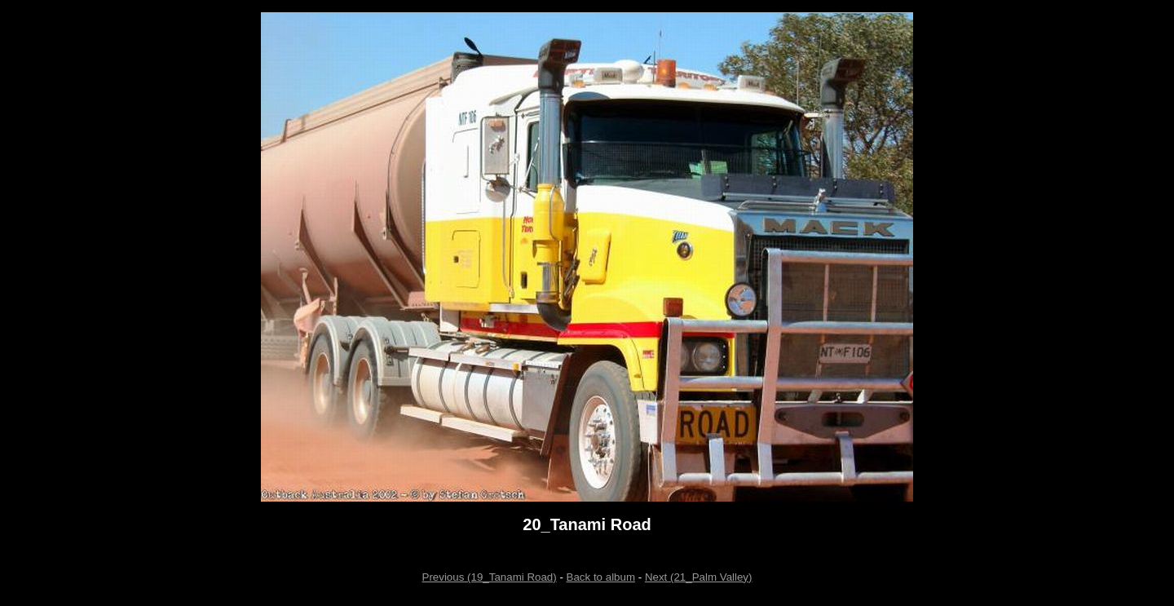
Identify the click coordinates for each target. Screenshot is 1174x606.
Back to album (601, 577)
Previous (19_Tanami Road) (489, 577)
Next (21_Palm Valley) (699, 577)
